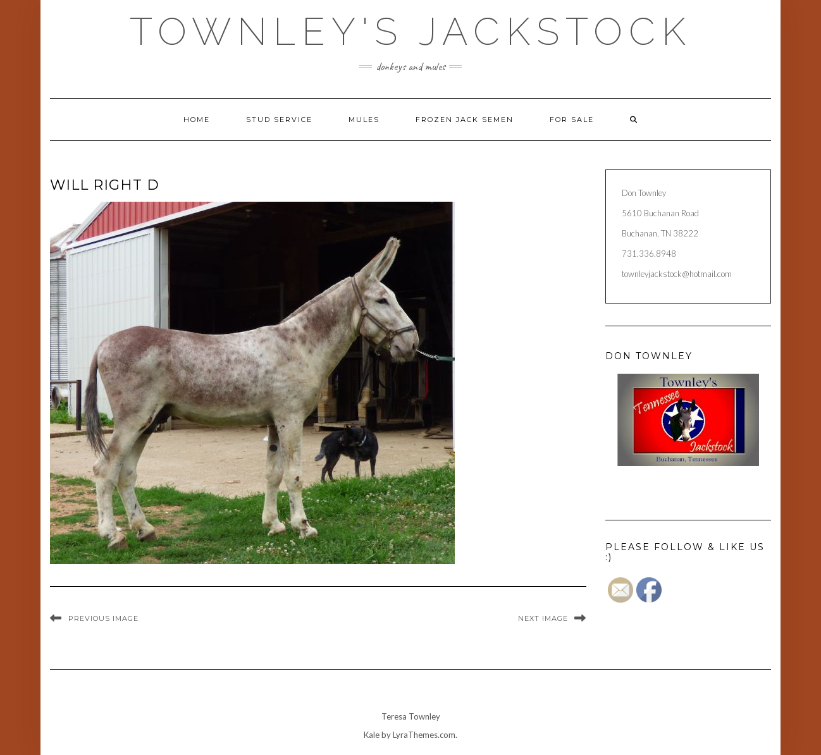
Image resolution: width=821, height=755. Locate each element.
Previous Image (103, 618)
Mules (364, 119)
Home (196, 119)
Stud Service (279, 119)
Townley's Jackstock (411, 31)
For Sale (572, 119)
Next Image (543, 618)
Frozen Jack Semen (465, 119)
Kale (372, 735)
